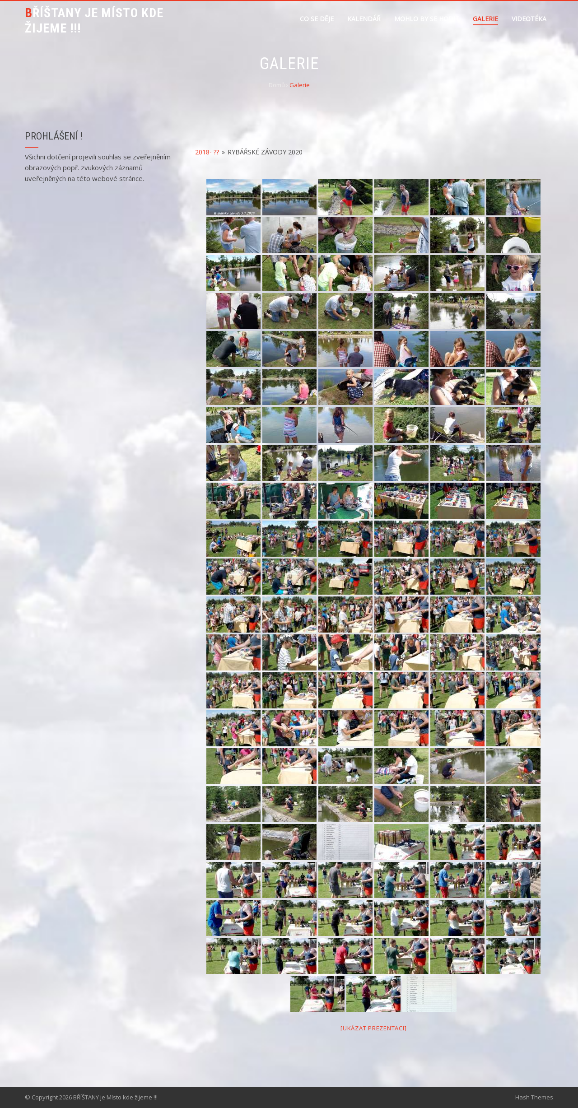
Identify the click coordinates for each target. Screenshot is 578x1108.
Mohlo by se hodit (426, 18)
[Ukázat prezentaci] (373, 1028)
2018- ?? (207, 152)
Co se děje (317, 18)
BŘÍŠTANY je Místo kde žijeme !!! (94, 20)
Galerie (485, 18)
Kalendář (364, 18)
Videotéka (529, 18)
